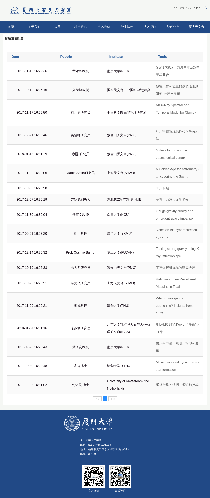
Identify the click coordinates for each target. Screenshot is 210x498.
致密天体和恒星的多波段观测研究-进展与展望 (177, 90)
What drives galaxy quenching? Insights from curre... (174, 306)
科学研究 (80, 27)
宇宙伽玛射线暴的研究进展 (175, 267)
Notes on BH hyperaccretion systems (176, 233)
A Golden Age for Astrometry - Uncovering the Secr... (177, 172)
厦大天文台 (196, 27)
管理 (182, 7)
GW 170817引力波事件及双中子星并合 (178, 71)
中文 (188, 7)
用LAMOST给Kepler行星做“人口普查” (178, 328)
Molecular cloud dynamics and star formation (178, 366)
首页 (11, 27)
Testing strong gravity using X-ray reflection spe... (178, 252)
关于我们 (34, 27)
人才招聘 (150, 27)
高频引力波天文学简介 (172, 199)
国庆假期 (162, 188)
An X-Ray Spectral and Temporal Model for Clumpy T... (176, 112)
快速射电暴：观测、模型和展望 (177, 347)
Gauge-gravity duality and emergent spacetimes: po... (175, 214)
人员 (57, 27)
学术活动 (104, 27)
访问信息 (173, 27)
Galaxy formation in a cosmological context (171, 154)
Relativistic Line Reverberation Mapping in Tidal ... (178, 283)
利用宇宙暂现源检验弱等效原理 (177, 135)
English (196, 7)
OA (176, 7)
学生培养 (127, 27)
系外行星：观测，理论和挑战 (177, 385)
